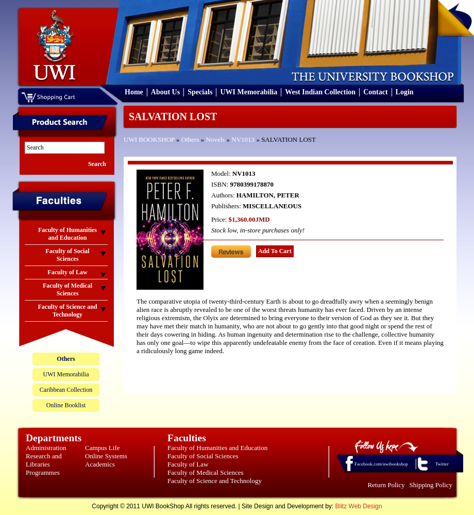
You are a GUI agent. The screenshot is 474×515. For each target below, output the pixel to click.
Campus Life (102, 448)
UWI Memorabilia (248, 92)
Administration (46, 448)
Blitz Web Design (358, 506)
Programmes (43, 472)
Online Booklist (66, 405)
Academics (100, 464)
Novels (215, 139)
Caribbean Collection (66, 389)
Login (405, 92)
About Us (165, 92)
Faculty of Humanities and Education (217, 448)
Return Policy (386, 485)
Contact (375, 92)
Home (134, 92)
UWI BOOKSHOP (149, 139)
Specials (200, 92)
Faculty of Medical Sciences (205, 472)
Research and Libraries (44, 460)
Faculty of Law (187, 464)
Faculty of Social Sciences (203, 456)
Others (190, 139)
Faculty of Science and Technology (214, 481)
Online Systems (106, 456)
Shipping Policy (431, 485)
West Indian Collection (320, 92)
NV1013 (243, 139)
